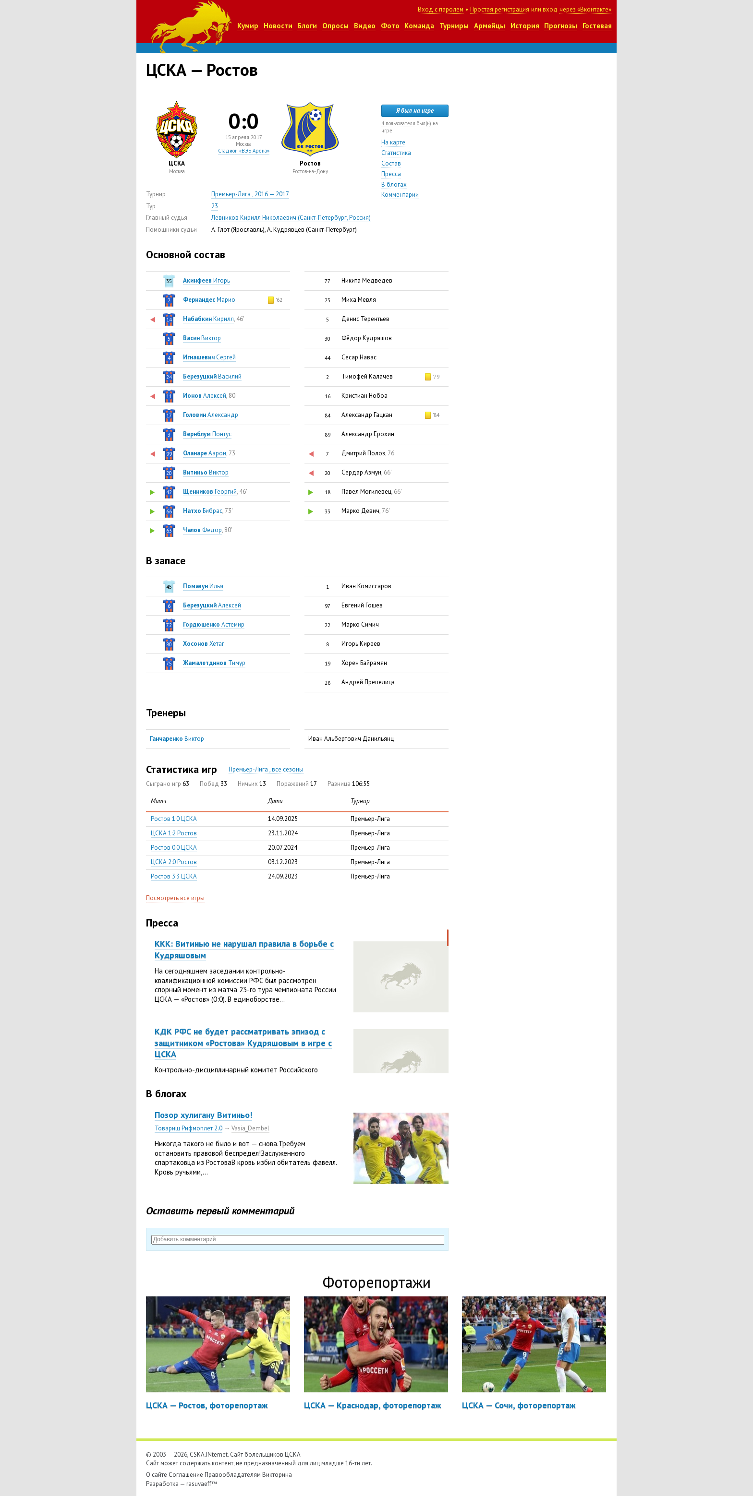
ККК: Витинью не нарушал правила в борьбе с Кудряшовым (244, 949)
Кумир (247, 25)
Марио (209, 300)
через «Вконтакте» (585, 9)
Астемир (213, 624)
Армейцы (489, 25)
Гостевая (597, 25)
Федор (202, 530)
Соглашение (186, 1475)
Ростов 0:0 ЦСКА (174, 847)
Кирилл (208, 319)
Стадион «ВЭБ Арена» (243, 150)
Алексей (204, 396)
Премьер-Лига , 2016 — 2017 (250, 194)
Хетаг (203, 644)
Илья (203, 586)
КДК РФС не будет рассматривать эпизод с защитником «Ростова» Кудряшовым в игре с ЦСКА (243, 1042)
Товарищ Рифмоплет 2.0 (188, 1128)
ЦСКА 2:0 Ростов (174, 862)
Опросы (335, 25)
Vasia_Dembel (250, 1128)
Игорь (206, 280)
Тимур (214, 663)
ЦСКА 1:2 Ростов (174, 833)
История (524, 25)
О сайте (156, 1475)
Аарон (204, 453)
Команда (419, 25)
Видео (365, 25)
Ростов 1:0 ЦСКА (174, 819)
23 (214, 206)
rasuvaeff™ (201, 1484)
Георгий (210, 491)
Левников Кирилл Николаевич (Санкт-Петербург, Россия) (291, 218)
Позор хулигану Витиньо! (203, 1114)
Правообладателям (233, 1475)
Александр (210, 415)
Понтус (207, 434)
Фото (390, 25)
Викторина (277, 1475)
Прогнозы (560, 25)
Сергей (209, 357)
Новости (278, 25)
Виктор (202, 338)
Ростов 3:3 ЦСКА (174, 876)
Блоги (307, 25)
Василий (212, 376)
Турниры (454, 25)
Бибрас (202, 511)
